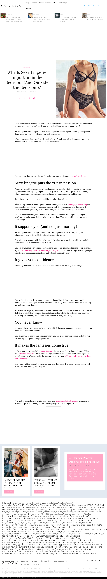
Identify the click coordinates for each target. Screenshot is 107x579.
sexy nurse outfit (26, 353)
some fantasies (47, 351)
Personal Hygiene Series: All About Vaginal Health (45, 483)
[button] (5, 6)
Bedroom (27, 67)
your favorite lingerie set (66, 401)
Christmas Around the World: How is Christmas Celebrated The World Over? (15, 19)
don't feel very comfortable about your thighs (39, 250)
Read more (9, 492)
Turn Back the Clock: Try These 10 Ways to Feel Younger (68, 19)
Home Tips (36, 15)
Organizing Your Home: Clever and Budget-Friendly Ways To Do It (42, 19)
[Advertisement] (53, 41)
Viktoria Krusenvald (28, 91)
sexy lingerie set (79, 176)
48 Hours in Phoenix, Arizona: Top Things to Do (83, 459)
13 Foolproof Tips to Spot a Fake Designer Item (14, 483)
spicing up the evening (77, 204)
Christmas (9, 15)
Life (61, 15)
